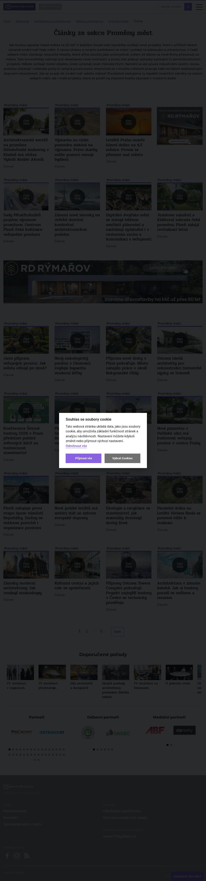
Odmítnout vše (76, 446)
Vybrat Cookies (122, 458)
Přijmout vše (83, 458)
